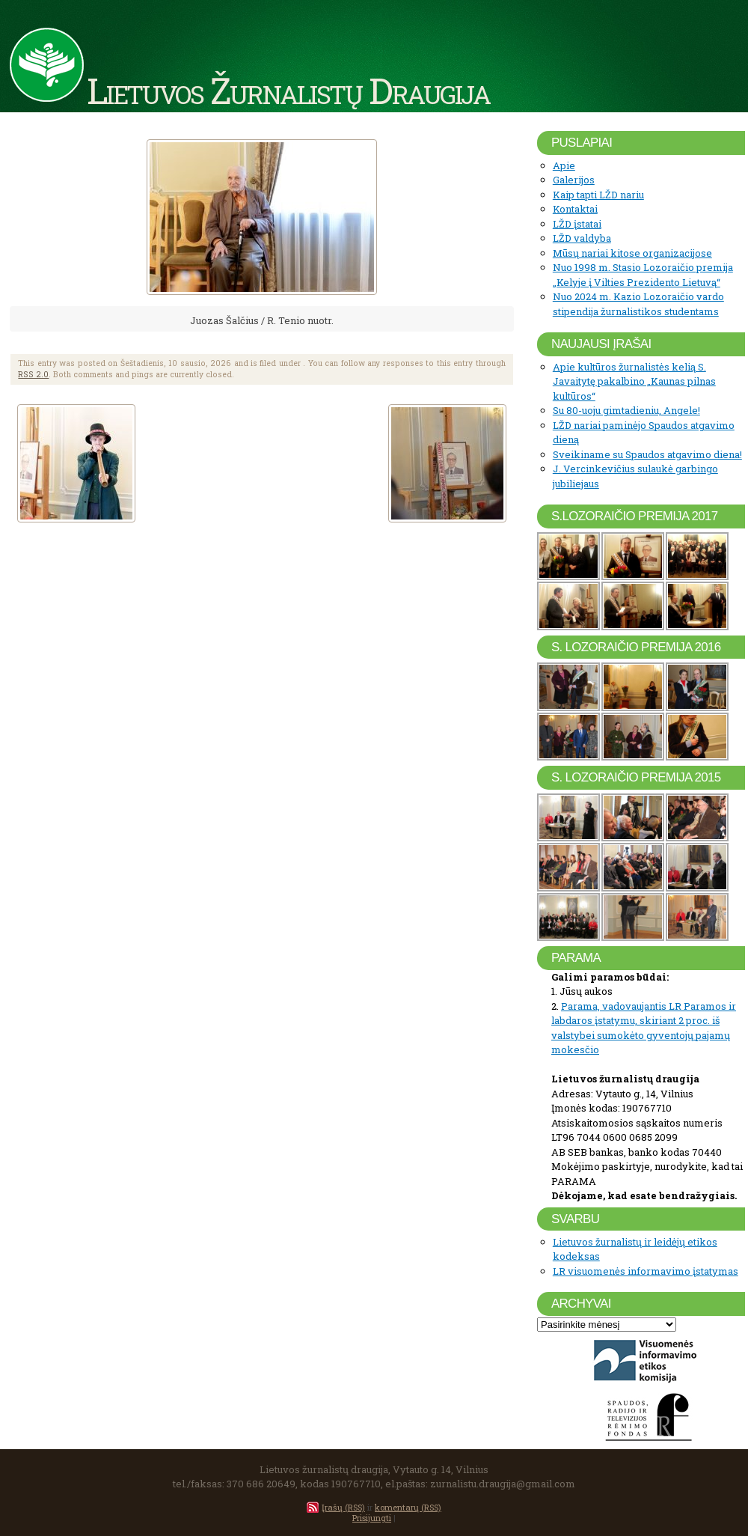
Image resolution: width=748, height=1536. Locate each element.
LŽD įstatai (577, 224)
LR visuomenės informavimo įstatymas (645, 1271)
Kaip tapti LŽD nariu (598, 194)
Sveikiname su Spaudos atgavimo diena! (647, 454)
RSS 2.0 (33, 374)
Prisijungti (371, 1517)
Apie (564, 165)
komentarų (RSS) (408, 1507)
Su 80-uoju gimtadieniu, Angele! (626, 410)
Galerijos (574, 179)
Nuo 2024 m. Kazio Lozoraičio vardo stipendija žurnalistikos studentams (638, 304)
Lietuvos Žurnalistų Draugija (288, 90)
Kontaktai (575, 209)
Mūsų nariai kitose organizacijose (632, 253)
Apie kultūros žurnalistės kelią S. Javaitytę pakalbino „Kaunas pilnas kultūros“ (634, 381)
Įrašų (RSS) (343, 1507)
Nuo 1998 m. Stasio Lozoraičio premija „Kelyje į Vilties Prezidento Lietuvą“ (643, 274)
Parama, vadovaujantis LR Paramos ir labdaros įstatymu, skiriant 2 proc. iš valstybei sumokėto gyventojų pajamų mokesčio (643, 1028)
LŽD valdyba (582, 238)
